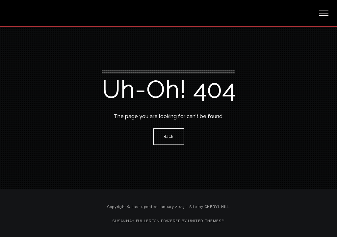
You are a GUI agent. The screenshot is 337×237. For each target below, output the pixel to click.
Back (169, 136)
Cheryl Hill (217, 207)
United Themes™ (206, 221)
